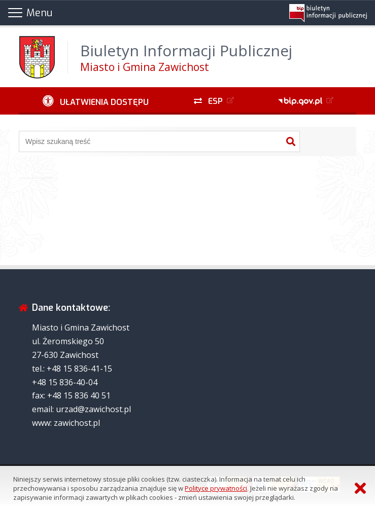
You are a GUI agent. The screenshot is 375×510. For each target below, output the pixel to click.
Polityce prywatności (216, 488)
